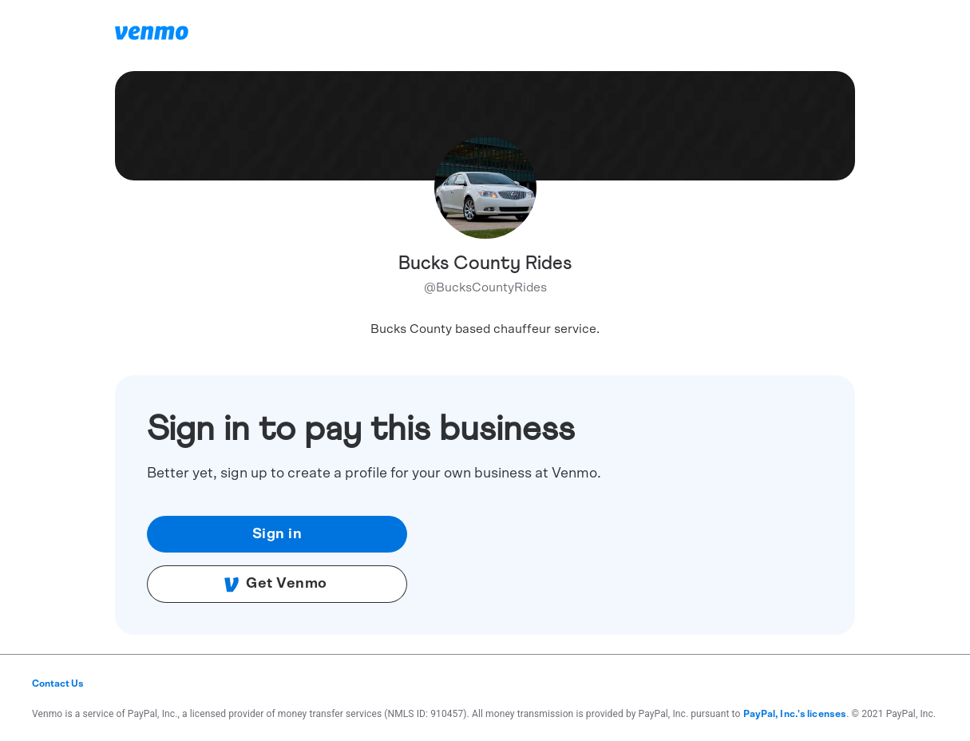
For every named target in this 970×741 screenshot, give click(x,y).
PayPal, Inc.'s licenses (795, 714)
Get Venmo (275, 584)
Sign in (277, 534)
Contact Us (58, 683)
